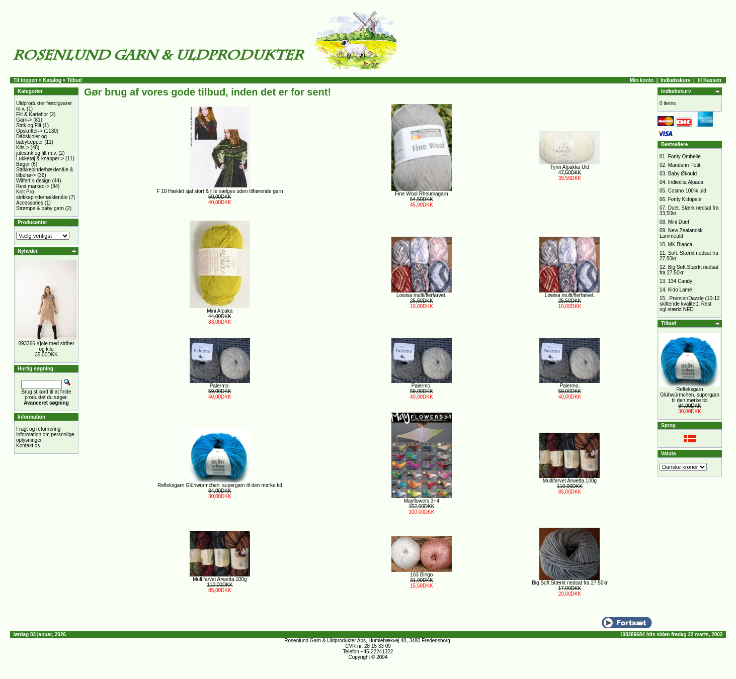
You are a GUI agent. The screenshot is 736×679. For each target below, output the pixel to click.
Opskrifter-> (29, 131)
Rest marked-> (32, 186)
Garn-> (24, 120)
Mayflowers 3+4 (421, 501)
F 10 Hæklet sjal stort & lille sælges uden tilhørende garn (219, 191)
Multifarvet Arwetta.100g (570, 480)
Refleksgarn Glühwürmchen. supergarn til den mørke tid (219, 485)
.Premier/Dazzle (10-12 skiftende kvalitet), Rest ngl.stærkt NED (690, 304)
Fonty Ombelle (684, 156)
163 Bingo (421, 574)
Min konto (641, 80)
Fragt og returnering (38, 429)
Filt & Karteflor (32, 114)
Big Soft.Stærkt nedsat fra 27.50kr (570, 583)
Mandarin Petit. (685, 165)
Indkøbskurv (675, 80)
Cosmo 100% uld (687, 190)
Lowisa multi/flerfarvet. (421, 295)
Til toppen (26, 80)
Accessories (29, 203)
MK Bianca (680, 244)
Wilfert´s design (33, 180)
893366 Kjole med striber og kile (46, 346)
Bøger (23, 164)
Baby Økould (682, 173)
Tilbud (74, 80)
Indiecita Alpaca (685, 182)
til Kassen (709, 80)
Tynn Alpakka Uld (569, 167)
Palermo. (220, 386)
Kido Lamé (680, 290)
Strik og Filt (28, 125)
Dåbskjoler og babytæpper (31, 139)
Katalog (52, 80)
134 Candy (680, 281)
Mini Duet (678, 222)
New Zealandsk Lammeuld (681, 233)
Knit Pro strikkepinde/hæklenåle (41, 194)
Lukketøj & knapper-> (40, 158)
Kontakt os (28, 445)
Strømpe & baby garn (40, 208)
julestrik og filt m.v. (36, 153)
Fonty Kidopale (685, 199)
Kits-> (22, 147)
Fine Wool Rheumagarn (421, 194)
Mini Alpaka (219, 311)
